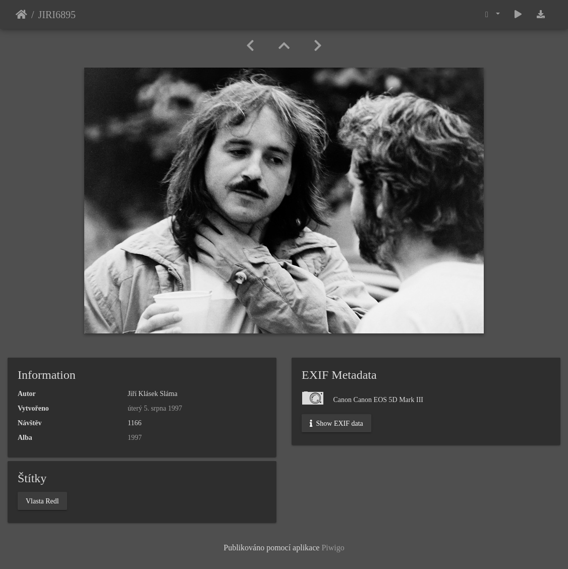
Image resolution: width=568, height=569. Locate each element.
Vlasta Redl (42, 500)
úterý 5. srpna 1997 (155, 408)
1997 (135, 437)
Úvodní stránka (21, 14)
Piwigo (332, 547)
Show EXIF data (336, 423)
